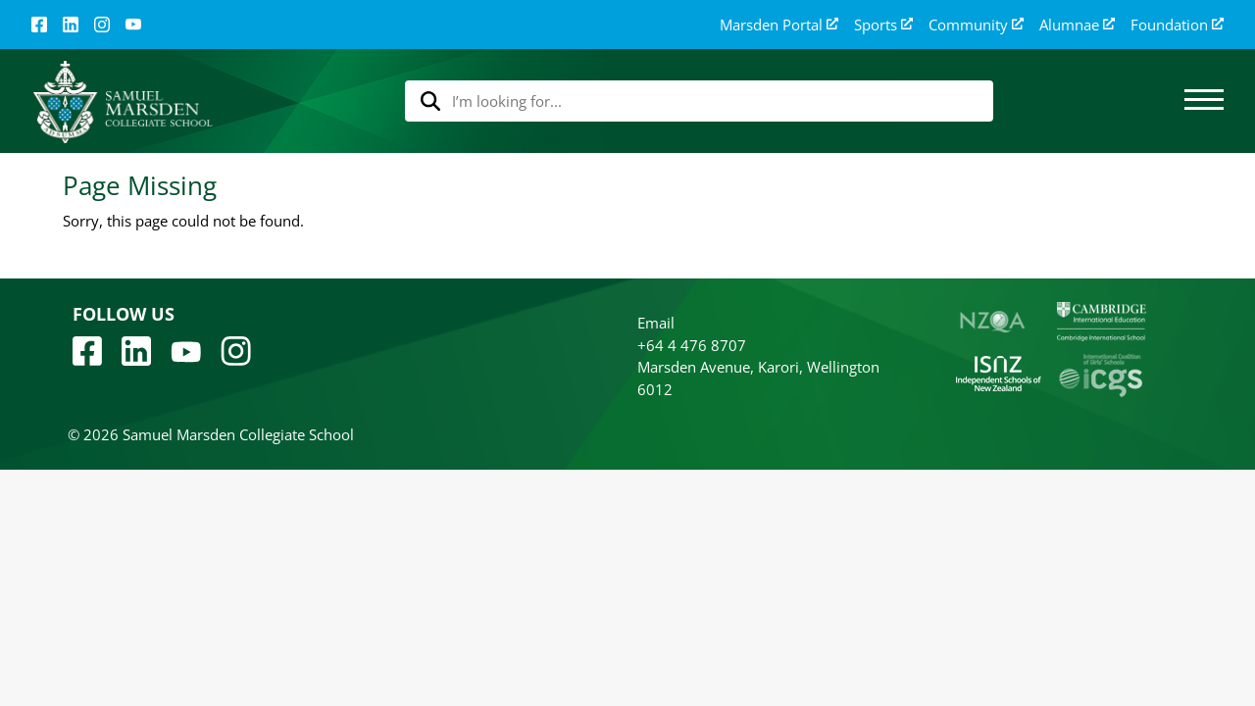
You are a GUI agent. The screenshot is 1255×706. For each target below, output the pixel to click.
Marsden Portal (779, 25)
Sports (883, 25)
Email (656, 322)
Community (976, 25)
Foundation (1177, 25)
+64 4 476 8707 (691, 345)
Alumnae (1077, 25)
